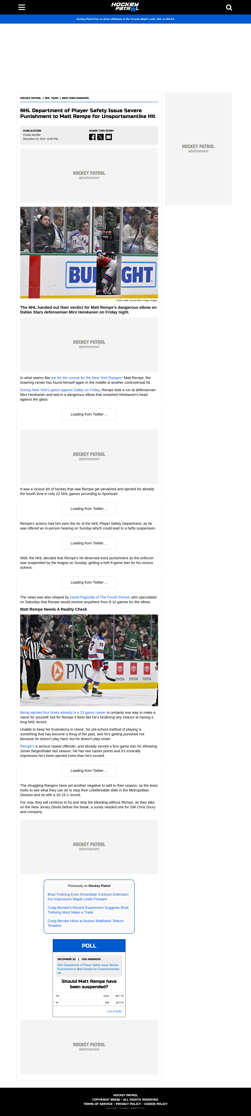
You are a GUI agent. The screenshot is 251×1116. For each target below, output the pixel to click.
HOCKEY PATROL (30, 98)
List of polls (114, 1011)
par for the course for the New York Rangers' (87, 378)
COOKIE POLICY (156, 1104)
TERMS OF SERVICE (98, 1104)
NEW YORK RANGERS (75, 98)
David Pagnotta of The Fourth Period (99, 597)
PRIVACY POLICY (128, 1104)
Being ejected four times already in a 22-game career (63, 712)
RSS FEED (111, 1108)
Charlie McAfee (32, 134)
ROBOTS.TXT (138, 1108)
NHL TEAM (51, 98)
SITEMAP (124, 1108)
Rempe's (27, 746)
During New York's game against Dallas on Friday (60, 390)
